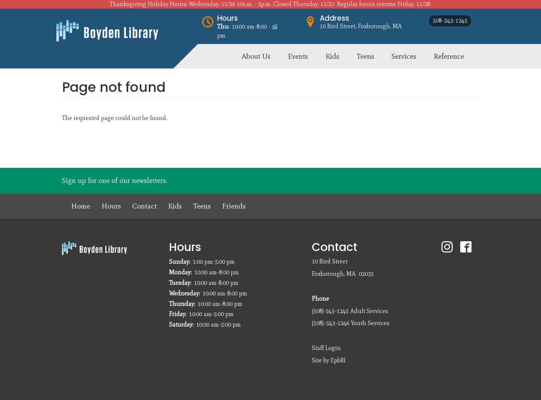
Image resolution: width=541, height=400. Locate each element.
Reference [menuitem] (449, 56)
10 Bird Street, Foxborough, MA (361, 26)
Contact (144, 206)
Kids (175, 206)
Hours (227, 18)
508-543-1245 (450, 20)
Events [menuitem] (298, 56)
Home (80, 206)
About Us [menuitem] (256, 56)
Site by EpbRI (329, 360)
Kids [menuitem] (332, 56)
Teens (202, 206)
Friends (234, 206)
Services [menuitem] (403, 56)
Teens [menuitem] (365, 56)
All (274, 26)
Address (334, 18)
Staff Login (326, 347)
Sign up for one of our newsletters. (114, 180)
